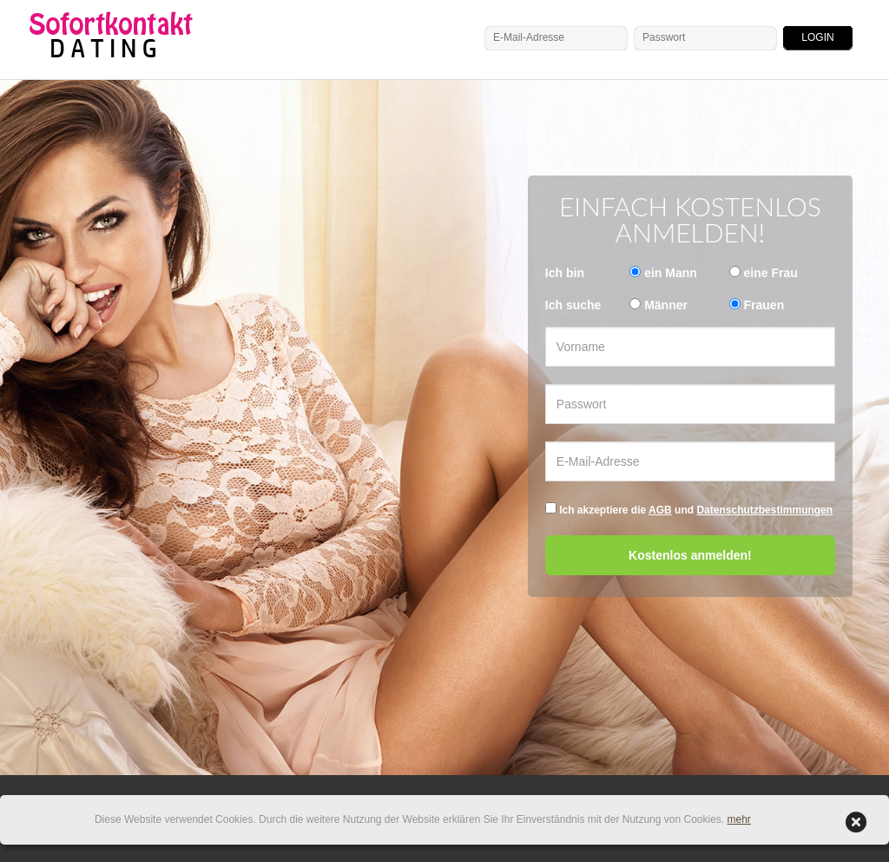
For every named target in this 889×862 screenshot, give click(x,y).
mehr (739, 819)
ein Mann (670, 273)
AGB (660, 510)
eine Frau (771, 273)
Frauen (764, 305)
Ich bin (564, 273)
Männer (666, 305)
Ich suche (573, 305)
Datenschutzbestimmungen (765, 510)
